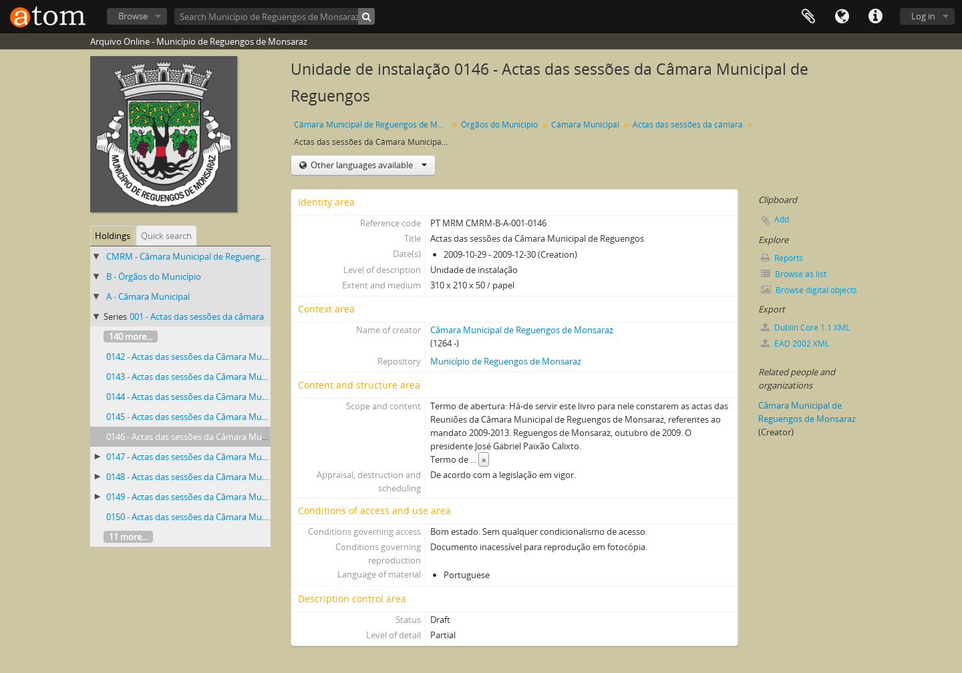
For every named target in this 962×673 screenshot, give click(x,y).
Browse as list (793, 274)
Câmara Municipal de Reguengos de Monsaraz (372, 124)
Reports (782, 258)
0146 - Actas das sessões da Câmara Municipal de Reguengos (225, 437)
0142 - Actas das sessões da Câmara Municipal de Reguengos (225, 357)
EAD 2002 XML (795, 343)
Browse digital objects (809, 290)
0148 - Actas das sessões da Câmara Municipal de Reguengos (225, 477)
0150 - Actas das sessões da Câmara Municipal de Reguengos (225, 517)
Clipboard (808, 16)
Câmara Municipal (585, 124)
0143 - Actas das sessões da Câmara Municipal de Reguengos (225, 377)
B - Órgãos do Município (153, 276)
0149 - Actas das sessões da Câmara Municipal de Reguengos (225, 497)
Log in (923, 16)
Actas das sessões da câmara (688, 124)
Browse (133, 16)
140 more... (130, 336)
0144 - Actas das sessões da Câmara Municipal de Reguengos (225, 397)
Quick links (875, 16)
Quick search (166, 236)
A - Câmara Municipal (148, 296)
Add (781, 219)
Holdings (112, 236)
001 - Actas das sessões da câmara (197, 316)
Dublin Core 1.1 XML (805, 327)
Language (841, 16)
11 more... (128, 537)
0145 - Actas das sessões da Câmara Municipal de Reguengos (225, 417)
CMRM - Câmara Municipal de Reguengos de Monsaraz (214, 256)
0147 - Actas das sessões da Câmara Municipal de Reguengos (225, 457)
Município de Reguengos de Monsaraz (505, 361)
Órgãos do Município (499, 124)
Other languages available (368, 165)
